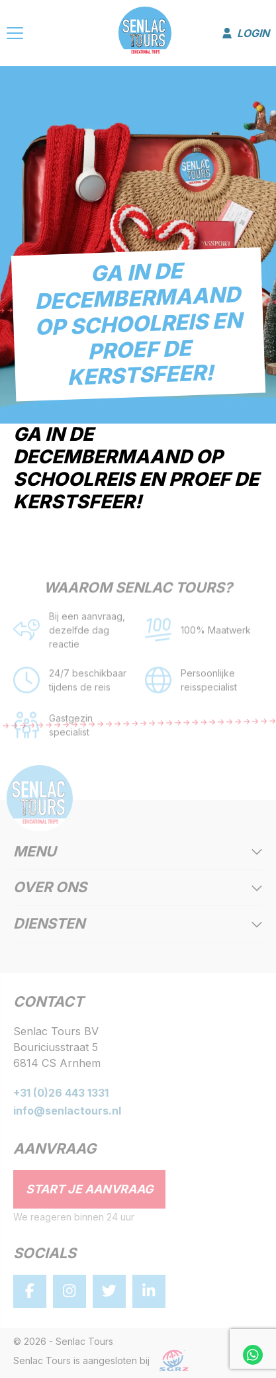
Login (245, 33)
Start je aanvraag (90, 1189)
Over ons (138, 888)
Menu (138, 852)
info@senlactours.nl (67, 1110)
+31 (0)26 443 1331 (61, 1092)
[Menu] (15, 35)
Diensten (138, 924)
